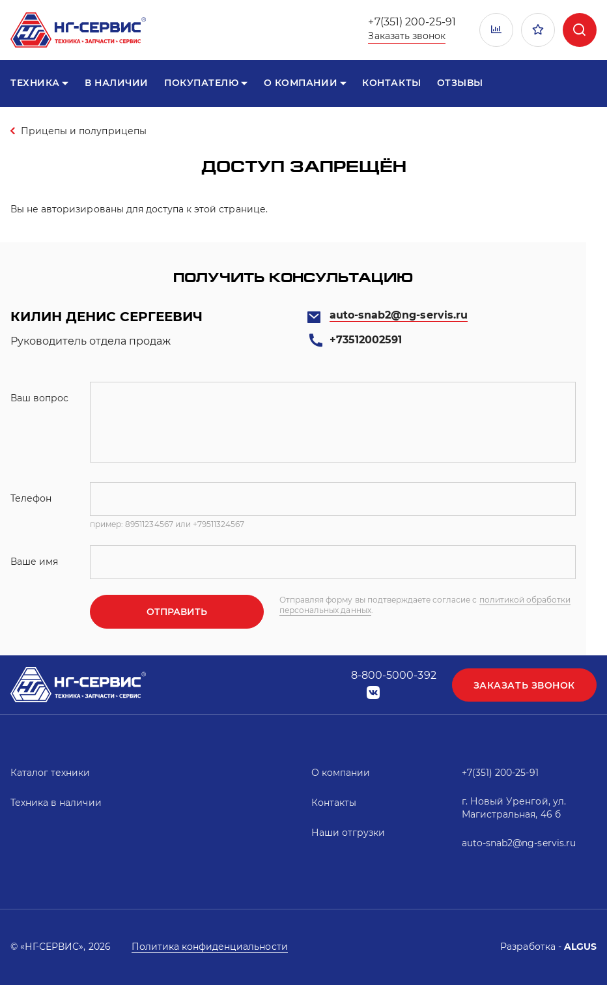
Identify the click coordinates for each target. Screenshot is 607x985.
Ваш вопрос (39, 398)
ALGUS (580, 946)
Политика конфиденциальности (210, 946)
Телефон (30, 498)
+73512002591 (366, 340)
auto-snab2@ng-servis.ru (399, 315)
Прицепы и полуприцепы (84, 131)
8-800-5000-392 (393, 675)
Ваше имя (34, 561)
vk (373, 692)
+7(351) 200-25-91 (411, 22)
